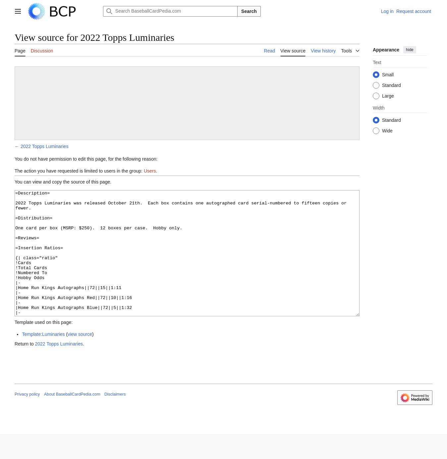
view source (80, 359)
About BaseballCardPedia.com (72, 419)
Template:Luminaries (43, 359)
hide (410, 49)
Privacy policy (27, 419)
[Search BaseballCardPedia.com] (170, 11)
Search (249, 11)
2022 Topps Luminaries (45, 146)
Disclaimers (115, 419)
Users (150, 171)
